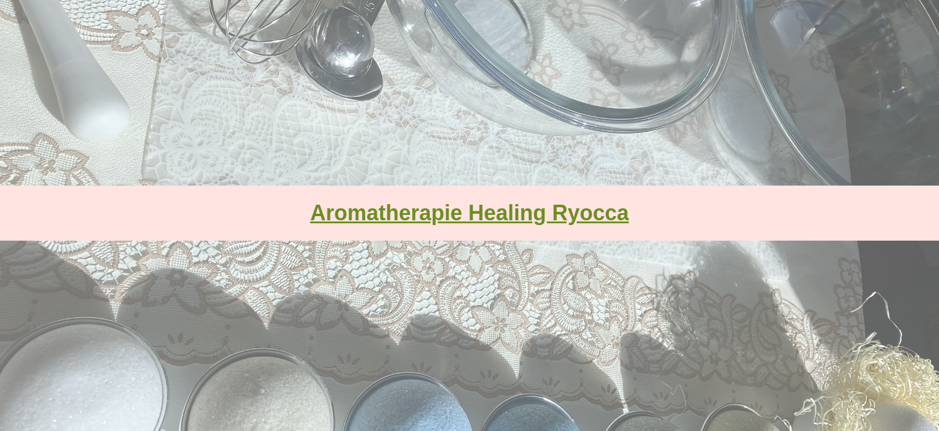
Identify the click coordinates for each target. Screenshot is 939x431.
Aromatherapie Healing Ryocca (469, 213)
